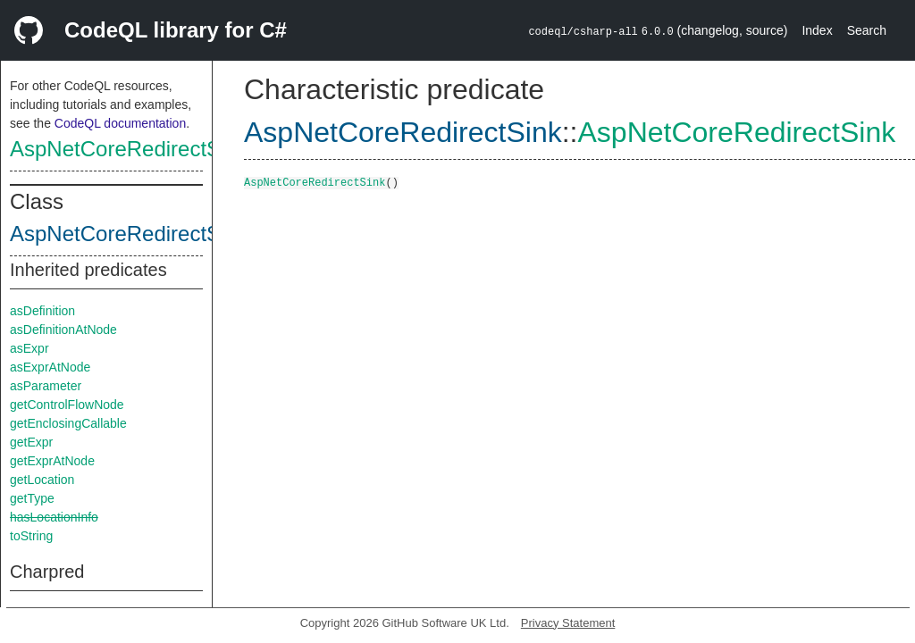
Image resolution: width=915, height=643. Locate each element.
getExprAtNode (52, 461)
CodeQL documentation (120, 123)
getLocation (42, 479)
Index (817, 30)
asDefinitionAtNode (63, 329)
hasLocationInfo (54, 517)
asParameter (45, 386)
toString (31, 536)
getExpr (31, 442)
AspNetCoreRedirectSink (129, 149)
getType (32, 498)
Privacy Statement (568, 623)
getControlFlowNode (67, 404)
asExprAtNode (50, 367)
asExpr (29, 348)
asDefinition (42, 311)
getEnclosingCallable (68, 423)
